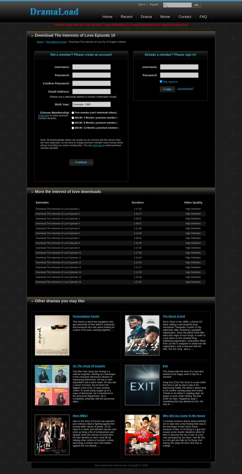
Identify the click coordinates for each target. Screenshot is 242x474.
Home (107, 17)
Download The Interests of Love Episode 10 (58, 252)
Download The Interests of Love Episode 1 (58, 209)
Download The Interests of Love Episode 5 (58, 228)
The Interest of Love (56, 42)
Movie (165, 17)
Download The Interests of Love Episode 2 (58, 213)
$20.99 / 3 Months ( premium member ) (95, 117)
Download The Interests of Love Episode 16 (58, 282)
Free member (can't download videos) (95, 112)
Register (154, 4)
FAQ (203, 17)
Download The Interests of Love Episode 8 (58, 243)
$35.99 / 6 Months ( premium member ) (95, 122)
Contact (185, 17)
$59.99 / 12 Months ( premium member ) (96, 127)
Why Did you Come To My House (184, 415)
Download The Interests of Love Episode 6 (58, 233)
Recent (126, 17)
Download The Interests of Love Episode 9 (58, 248)
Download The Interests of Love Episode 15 (58, 277)
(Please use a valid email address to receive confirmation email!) (83, 97)
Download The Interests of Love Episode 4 (58, 223)
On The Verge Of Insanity (89, 366)
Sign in (141, 4)
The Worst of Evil (174, 316)
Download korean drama (55, 12)
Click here (44, 115)
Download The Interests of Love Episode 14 (58, 272)
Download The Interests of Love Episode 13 (58, 267)
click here (98, 145)
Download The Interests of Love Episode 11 (58, 257)
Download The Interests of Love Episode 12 (58, 262)
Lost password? (185, 88)
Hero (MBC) (80, 415)
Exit (165, 366)
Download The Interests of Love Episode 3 (58, 218)
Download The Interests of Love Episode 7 (58, 238)
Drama (146, 17)
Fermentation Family (86, 316)
